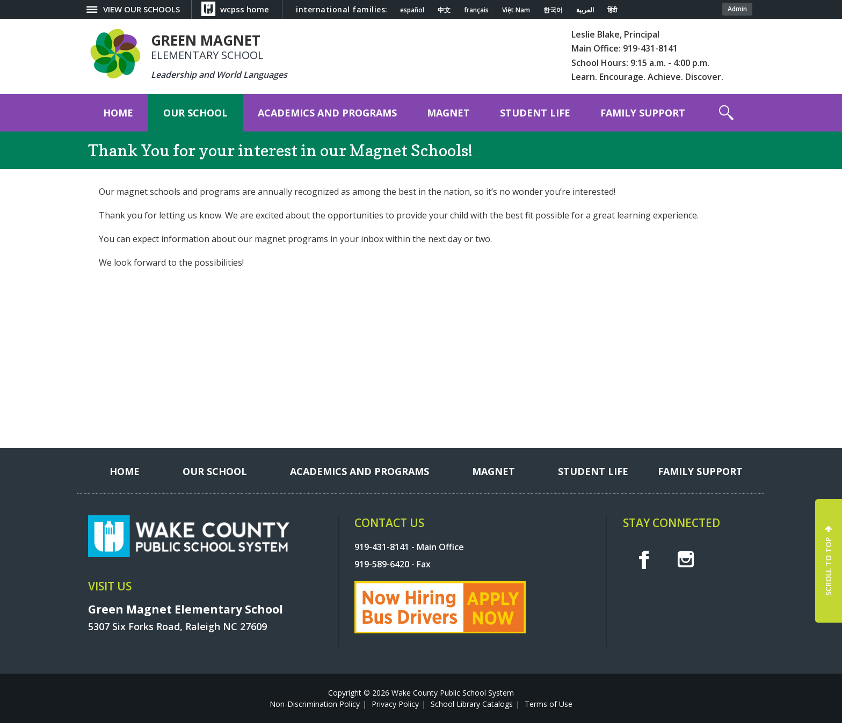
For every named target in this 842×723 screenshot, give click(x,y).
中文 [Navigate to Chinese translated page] (444, 10)
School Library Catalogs (472, 704)
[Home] (118, 113)
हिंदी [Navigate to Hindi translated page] (612, 10)
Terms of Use (548, 704)
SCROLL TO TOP (828, 566)
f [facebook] (643, 559)
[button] (726, 113)
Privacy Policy (395, 704)
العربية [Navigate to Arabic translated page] (585, 10)
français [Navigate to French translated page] (476, 10)
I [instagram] (686, 559)
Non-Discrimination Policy (315, 704)
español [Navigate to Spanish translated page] (412, 10)
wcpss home (244, 9)
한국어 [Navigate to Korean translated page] (553, 10)
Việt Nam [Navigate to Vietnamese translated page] (516, 10)
